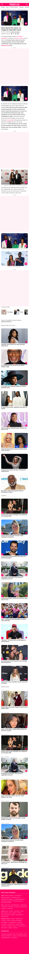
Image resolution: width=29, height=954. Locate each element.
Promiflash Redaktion (15, 32)
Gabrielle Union (5, 45)
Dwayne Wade (10, 120)
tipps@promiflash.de (6, 321)
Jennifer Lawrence (19, 38)
